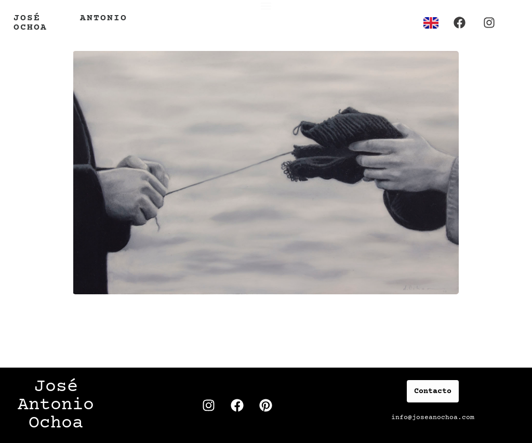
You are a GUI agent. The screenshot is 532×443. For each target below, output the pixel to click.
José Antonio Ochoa (70, 23)
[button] (266, 20)
